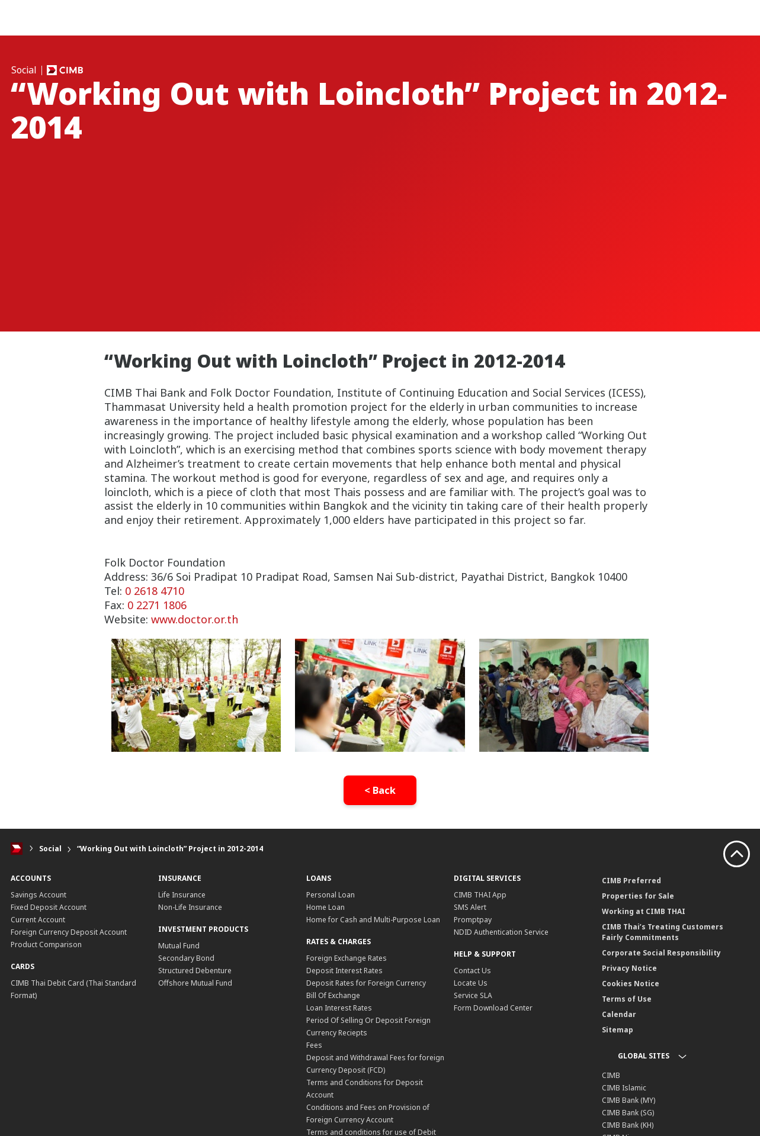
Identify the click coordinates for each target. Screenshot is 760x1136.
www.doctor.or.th (194, 619)
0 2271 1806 (157, 605)
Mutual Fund (179, 946)
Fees (314, 1045)
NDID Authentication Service (501, 932)
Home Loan (325, 907)
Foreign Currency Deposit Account (69, 932)
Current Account (38, 920)
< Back (380, 790)
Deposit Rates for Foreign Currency (366, 983)
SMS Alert (470, 907)
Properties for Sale (638, 896)
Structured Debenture (195, 971)
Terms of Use (627, 999)
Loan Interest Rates (339, 1008)
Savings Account (38, 895)
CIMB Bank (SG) (628, 1113)
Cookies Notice (630, 984)
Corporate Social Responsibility (661, 953)
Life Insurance (182, 895)
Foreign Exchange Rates (346, 958)
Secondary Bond (186, 958)
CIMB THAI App (480, 895)
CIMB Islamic (624, 1088)
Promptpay (473, 920)
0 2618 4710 (154, 591)
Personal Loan (330, 895)
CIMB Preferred (631, 881)
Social (50, 849)
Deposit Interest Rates (344, 971)
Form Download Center (493, 1008)
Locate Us (471, 983)
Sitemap (617, 1030)
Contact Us (472, 971)
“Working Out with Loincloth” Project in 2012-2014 (170, 849)
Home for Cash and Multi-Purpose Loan (373, 920)
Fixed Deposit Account (48, 907)
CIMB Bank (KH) (627, 1125)
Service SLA (473, 995)
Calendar (619, 1014)
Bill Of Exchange (333, 995)
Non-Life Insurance (190, 907)
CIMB (611, 1075)
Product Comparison (46, 944)
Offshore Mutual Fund (195, 983)
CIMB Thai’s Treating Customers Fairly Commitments (662, 932)
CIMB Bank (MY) (628, 1100)
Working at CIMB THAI (643, 911)
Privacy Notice (629, 968)
